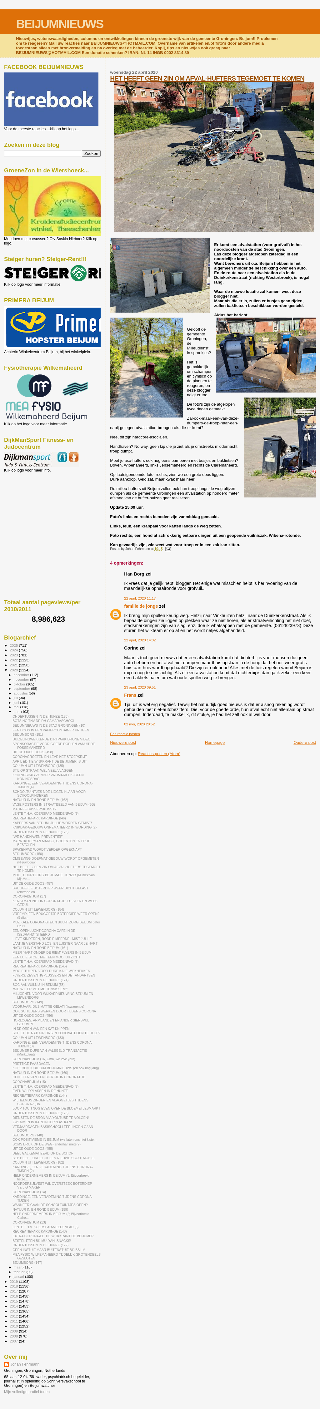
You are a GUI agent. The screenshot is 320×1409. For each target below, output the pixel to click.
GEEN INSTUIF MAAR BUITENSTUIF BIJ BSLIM (48, 1250)
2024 (14, 650)
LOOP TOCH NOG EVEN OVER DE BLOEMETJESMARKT (56, 1108)
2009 (14, 1331)
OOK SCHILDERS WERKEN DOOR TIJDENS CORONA (54, 1011)
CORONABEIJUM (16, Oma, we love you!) (43, 1059)
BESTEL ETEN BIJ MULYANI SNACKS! (41, 1241)
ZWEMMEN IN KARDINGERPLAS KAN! (42, 1122)
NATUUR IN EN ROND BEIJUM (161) (40, 948)
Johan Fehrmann (24, 1364)
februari (20, 1272)
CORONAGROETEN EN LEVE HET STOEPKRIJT (49, 757)
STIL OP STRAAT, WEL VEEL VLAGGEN (42, 770)
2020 (14, 670)
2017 (14, 1291)
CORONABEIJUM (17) (29, 896)
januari (19, 1276)
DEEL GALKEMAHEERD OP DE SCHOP (42, 1153)
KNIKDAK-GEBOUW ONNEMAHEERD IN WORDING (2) (54, 827)
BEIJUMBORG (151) (27, 734)
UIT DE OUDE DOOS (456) (32, 1015)
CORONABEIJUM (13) (29, 1222)
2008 (14, 1336)
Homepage (215, 742)
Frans (130, 695)
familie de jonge (141, 606)
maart (19, 1267)
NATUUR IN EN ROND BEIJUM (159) (40, 1209)
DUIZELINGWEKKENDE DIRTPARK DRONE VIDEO (51, 739)
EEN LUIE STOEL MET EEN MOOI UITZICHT (46, 957)
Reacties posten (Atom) (159, 753)
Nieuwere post (123, 742)
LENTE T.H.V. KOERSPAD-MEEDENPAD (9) (45, 813)
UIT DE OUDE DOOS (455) (32, 1148)
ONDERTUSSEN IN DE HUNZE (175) (40, 832)
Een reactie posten (125, 734)
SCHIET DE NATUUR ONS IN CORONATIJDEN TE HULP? (56, 1033)
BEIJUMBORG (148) (27, 1135)
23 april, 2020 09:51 (140, 687)
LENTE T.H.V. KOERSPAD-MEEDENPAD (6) (45, 1227)
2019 (14, 1281)
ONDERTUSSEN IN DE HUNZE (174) (40, 980)
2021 (14, 665)
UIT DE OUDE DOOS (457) (32, 883)
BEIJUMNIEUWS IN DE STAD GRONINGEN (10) (48, 725)
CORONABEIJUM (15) (29, 1082)
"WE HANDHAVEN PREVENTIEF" (37, 836)
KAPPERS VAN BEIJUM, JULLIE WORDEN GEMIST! (52, 823)
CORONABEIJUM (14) (29, 1192)
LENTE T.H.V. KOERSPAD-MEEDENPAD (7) (45, 1086)
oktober (20, 684)
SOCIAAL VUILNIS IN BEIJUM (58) (38, 984)
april (17, 712)
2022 (14, 660)
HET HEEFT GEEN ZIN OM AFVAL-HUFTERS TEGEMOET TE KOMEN (207, 78)
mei (17, 707)
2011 (14, 1321)
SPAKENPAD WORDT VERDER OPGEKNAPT (47, 849)
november (22, 679)
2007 (14, 1341)
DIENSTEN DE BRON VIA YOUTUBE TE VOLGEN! (50, 1118)
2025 (14, 645)
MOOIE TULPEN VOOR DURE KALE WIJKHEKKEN (51, 971)
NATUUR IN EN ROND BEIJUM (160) (40, 1073)
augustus (21, 693)
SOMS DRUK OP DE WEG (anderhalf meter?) (46, 1144)
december (22, 675)
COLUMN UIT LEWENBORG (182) (38, 1162)
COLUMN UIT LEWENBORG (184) (38, 909)
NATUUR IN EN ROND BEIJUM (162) (40, 800)
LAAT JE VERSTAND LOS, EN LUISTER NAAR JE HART (55, 943)
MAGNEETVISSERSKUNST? (34, 809)
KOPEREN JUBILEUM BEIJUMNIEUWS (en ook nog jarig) (55, 1068)
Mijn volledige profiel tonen (27, 1392)
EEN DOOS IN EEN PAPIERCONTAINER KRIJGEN (50, 730)
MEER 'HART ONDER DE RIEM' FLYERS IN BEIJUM (52, 952)
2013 (14, 1311)
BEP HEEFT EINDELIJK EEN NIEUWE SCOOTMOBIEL (53, 1158)
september (22, 688)
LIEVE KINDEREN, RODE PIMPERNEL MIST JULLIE (52, 939)
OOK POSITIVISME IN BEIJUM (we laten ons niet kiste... (54, 1139)
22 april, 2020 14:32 (140, 640)
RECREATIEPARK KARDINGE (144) (39, 1095)
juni (17, 702)
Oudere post (304, 742)
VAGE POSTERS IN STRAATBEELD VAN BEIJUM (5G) (53, 804)
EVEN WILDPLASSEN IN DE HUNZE (40, 1091)
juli (16, 698)
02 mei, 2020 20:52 (139, 724)
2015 (14, 1301)
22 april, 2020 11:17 (140, 598)
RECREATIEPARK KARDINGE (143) (39, 1231)
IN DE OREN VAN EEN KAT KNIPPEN (40, 1029)
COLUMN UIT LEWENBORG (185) (38, 766)
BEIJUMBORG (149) (27, 1002)
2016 (14, 1296)
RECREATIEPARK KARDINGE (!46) (39, 818)
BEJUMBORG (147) (27, 1262)
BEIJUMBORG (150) (27, 854)
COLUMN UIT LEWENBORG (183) (38, 1038)
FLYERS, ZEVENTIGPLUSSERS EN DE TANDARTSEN (53, 975)
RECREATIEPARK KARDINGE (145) (39, 966)
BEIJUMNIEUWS (59, 24)
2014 (14, 1306)
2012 (14, 1316)
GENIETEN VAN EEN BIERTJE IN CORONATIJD (48, 1077)
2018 (14, 1286)
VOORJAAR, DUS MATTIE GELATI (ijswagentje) (48, 1006)
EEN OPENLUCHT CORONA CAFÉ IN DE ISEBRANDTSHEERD (43, 932)
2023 (14, 655)
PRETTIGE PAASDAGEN (31, 1063)
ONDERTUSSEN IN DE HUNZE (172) (40, 1245)
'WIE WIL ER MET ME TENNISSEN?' (40, 989)
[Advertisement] (32, 506)
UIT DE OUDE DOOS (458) (32, 752)
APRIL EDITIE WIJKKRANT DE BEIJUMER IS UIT (49, 761)
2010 (14, 1326)
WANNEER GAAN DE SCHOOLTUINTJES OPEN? (50, 1205)
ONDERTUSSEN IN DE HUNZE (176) (40, 716)
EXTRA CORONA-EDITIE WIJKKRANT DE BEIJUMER (53, 1236)
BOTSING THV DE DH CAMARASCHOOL (43, 721)
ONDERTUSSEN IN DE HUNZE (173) (40, 1113)
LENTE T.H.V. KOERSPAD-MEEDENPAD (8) (45, 961)
